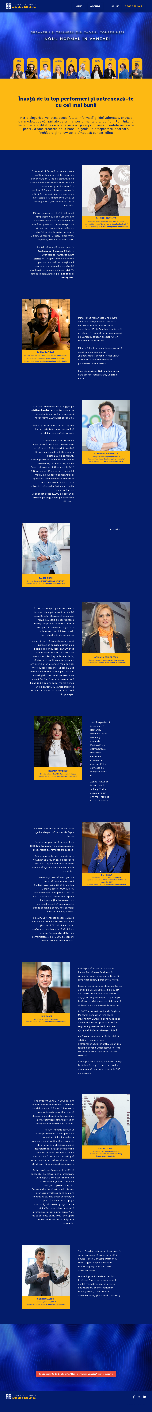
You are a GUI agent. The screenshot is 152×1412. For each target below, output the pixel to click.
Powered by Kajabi (136, 1404)
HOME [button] (78, 6)
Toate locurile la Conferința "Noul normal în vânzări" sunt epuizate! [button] (76, 1374)
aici (67, 270)
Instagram (67, 277)
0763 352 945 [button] (133, 6)
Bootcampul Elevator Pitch (54, 251)
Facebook (65, 273)
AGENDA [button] (95, 6)
